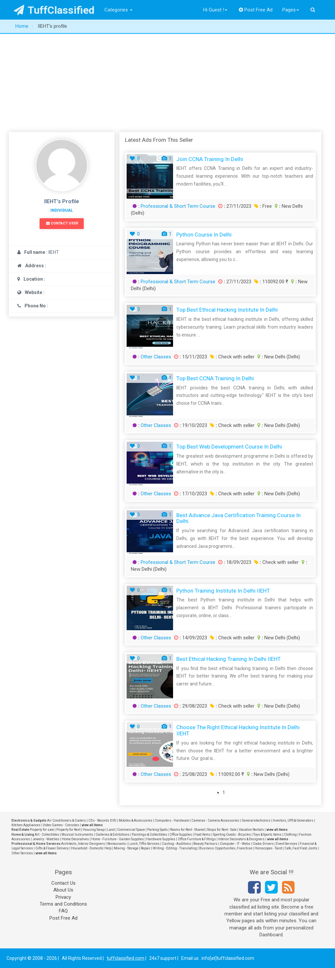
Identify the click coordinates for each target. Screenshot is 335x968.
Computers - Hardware (172, 820)
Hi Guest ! (215, 10)
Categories (118, 10)
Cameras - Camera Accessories (215, 820)
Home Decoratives (75, 839)
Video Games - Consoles (61, 825)
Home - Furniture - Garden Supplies (117, 839)
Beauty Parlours (205, 843)
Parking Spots (157, 829)
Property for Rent (68, 829)
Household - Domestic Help (91, 848)
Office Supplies (180, 834)
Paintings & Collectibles (149, 834)
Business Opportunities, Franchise (225, 848)
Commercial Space (131, 829)
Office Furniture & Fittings (197, 839)
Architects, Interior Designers (83, 843)
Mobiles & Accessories (135, 820)
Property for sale (42, 829)
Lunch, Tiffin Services (144, 843)
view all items (92, 825)
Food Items (202, 834)
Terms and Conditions (63, 904)
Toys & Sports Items (267, 834)
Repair (145, 848)
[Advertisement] (167, 83)
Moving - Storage (126, 848)
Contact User (62, 223)
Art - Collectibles (47, 834)
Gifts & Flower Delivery (52, 848)
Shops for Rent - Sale (222, 829)
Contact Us (63, 883)
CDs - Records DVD (102, 820)
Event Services (286, 843)
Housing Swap (94, 829)
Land (111, 829)
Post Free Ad (256, 10)
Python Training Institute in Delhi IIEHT (223, 590)
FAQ (63, 911)
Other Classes (156, 357)
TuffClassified (54, 10)
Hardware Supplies (160, 839)
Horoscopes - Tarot (268, 848)
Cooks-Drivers (263, 843)
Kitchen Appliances (26, 825)
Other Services (22, 853)
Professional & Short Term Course (178, 206)
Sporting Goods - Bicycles (232, 834)
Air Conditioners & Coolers (66, 820)
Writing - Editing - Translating (175, 848)
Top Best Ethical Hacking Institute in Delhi (227, 309)
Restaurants (116, 843)
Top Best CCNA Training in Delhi (215, 378)
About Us (63, 890)
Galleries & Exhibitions (113, 834)
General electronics (256, 820)
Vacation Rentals (251, 829)
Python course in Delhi (204, 234)
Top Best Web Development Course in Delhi (229, 446)
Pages (290, 10)
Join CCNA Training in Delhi (209, 159)
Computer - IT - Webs (235, 843)
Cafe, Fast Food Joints (300, 848)
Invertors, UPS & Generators (293, 820)
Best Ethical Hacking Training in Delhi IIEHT (228, 659)
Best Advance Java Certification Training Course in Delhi (238, 518)
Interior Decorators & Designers (241, 839)
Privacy (63, 897)
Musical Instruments (77, 834)
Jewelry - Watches (46, 839)
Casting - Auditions (176, 843)
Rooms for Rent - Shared (187, 829)
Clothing (290, 834)
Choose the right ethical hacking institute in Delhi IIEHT (238, 730)
